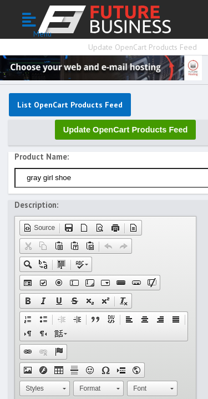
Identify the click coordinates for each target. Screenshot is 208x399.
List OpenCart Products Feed (70, 105)
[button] (39, 228)
